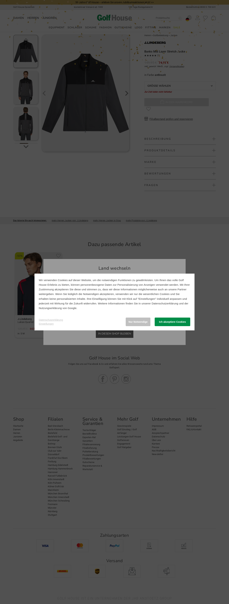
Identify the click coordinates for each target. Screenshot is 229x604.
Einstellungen (46, 323)
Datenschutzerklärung (165, 303)
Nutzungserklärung (50, 308)
